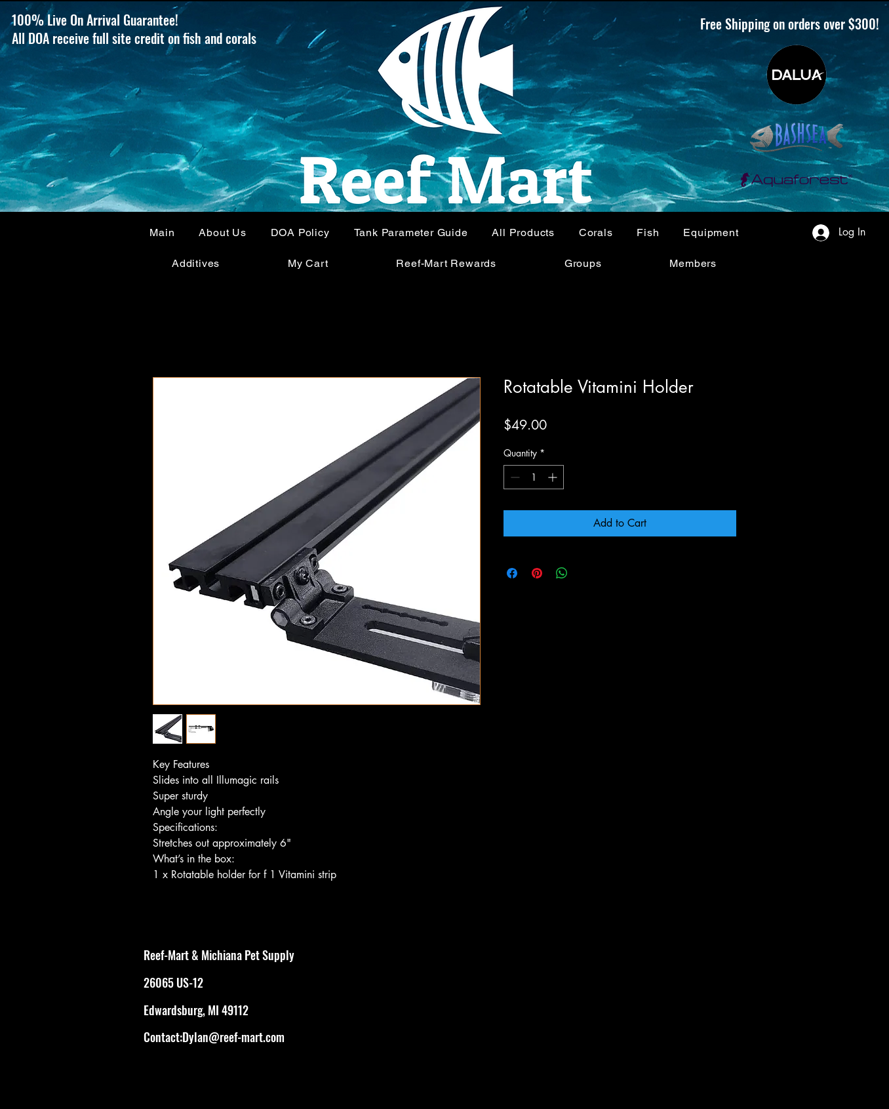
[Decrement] (513, 477)
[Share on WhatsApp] (562, 573)
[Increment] (553, 477)
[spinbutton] (533, 477)
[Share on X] (587, 573)
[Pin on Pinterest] (537, 573)
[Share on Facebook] (512, 573)
